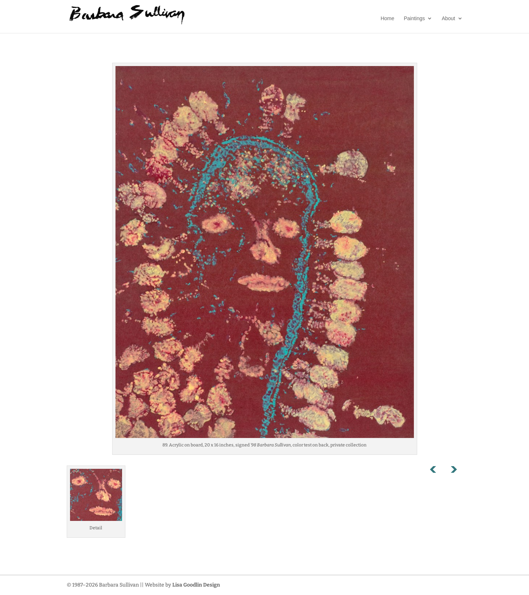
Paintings (414, 18)
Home (387, 18)
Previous (437, 471)
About (448, 18)
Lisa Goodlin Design (196, 585)
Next (453, 471)
